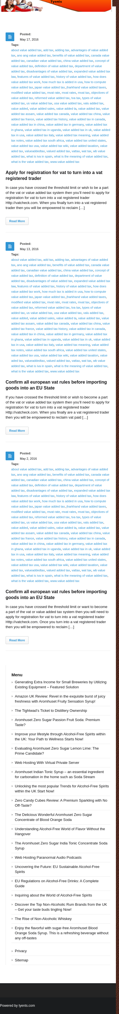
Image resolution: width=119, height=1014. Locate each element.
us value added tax (39, 103)
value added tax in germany (65, 124)
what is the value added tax (29, 161)
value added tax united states (86, 140)
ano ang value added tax (34, 55)
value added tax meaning (73, 135)
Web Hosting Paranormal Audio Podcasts (48, 857)
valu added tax (93, 103)
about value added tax (26, 50)
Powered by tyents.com (17, 1006)
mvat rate (53, 92)
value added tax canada (52, 114)
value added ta (66, 108)
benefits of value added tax (70, 55)
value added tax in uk (77, 130)
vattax (76, 151)
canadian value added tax (43, 60)
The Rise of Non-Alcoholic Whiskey (43, 919)
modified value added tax (28, 92)
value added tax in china (28, 124)
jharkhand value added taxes (86, 87)
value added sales (42, 108)
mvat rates (69, 92)
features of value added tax (36, 76)
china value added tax (78, 60)
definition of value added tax (54, 66)
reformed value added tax (52, 98)
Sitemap (21, 960)
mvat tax (84, 92)
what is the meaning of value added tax (81, 156)
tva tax (75, 98)
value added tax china (86, 114)
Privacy (21, 951)
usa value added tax (67, 103)
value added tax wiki (54, 145)
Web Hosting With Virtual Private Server (47, 762)
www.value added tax (64, 161)
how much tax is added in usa (62, 82)
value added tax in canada (87, 119)
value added (19, 108)
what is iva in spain (39, 156)
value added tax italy (40, 135)
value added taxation (84, 145)
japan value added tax (50, 87)
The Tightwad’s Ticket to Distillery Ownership (51, 710)
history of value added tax (73, 76)
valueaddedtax (35, 151)
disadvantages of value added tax (49, 71)
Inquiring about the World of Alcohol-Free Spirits (53, 895)
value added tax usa (25, 145)
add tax (48, 50)
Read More (17, 221)
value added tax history (51, 119)
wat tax (86, 151)
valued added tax (58, 151)
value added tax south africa (44, 140)
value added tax (89, 108)
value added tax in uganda (43, 130)
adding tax (62, 50)
